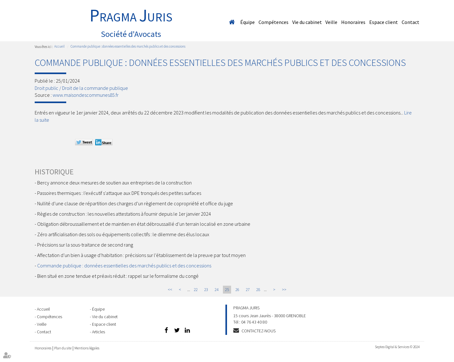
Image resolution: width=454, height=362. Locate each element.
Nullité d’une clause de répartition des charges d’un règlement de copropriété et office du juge (135, 203)
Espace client (383, 22)
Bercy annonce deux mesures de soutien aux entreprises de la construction (114, 182)
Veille (331, 22)
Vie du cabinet (307, 22)
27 (248, 289)
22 (196, 289)
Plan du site (63, 348)
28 (258, 289)
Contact (410, 22)
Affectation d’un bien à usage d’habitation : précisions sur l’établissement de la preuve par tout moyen (141, 255)
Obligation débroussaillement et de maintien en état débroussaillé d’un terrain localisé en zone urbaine (143, 224)
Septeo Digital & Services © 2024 (397, 347)
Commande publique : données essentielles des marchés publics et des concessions (128, 46)
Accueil (231, 22)
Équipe (247, 22)
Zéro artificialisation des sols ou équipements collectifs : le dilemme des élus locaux (123, 234)
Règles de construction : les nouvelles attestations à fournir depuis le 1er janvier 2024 (124, 214)
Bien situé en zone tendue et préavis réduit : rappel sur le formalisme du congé (118, 276)
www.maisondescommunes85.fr (86, 95)
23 (206, 289)
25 (227, 289)
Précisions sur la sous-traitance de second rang (85, 245)
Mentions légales (86, 348)
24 (216, 289)
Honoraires (353, 22)
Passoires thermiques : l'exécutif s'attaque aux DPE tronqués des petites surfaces (119, 193)
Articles (98, 332)
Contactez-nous (259, 331)
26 (237, 289)
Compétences (273, 22)
